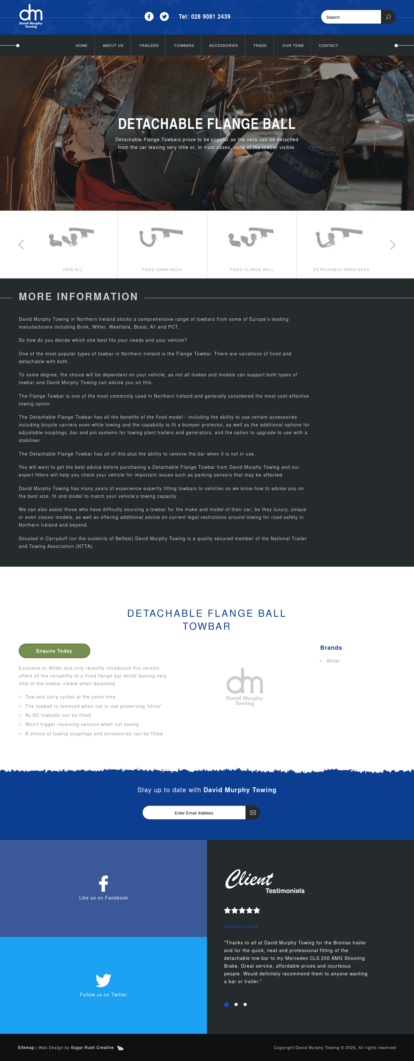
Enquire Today (54, 650)
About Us (113, 45)
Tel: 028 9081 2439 (205, 16)
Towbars (184, 45)
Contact (328, 45)
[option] (72, 244)
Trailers (149, 45)
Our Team (293, 45)
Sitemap (26, 1047)
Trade (260, 45)
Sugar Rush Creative (92, 1047)
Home (82, 45)
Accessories (223, 45)
